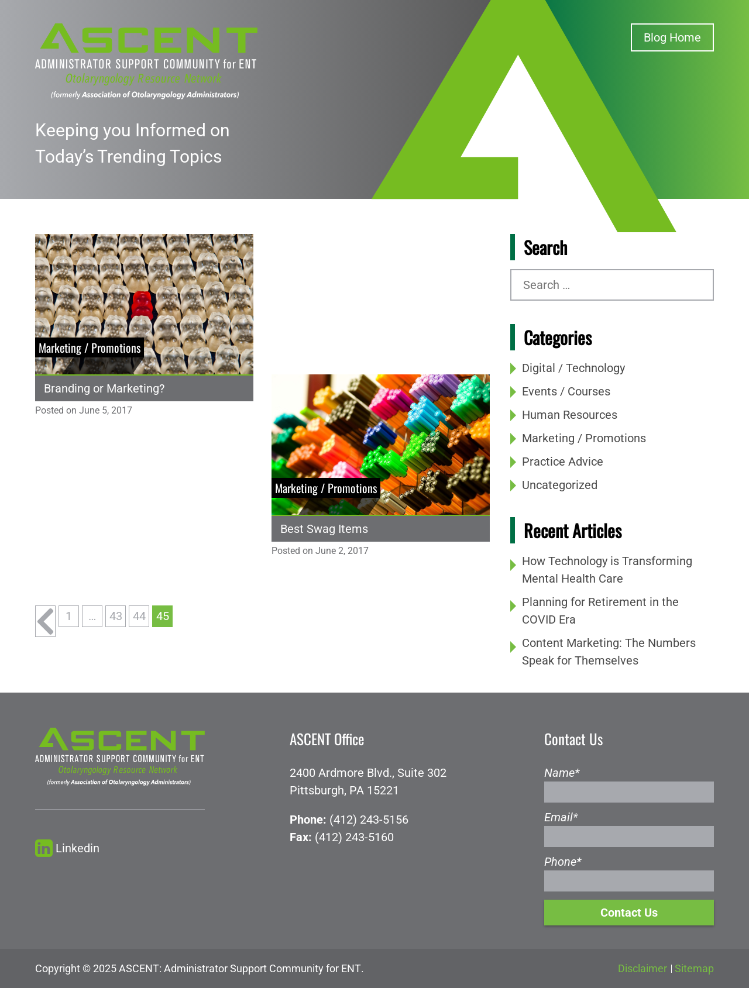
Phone (562, 862)
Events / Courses (566, 391)
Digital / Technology (573, 368)
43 (115, 616)
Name (561, 773)
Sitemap (694, 968)
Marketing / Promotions (584, 438)
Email (561, 817)
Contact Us (629, 913)
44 (139, 616)
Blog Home (672, 37)
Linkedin (67, 848)
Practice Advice (562, 462)
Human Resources (569, 415)
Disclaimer (642, 968)
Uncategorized (559, 485)
